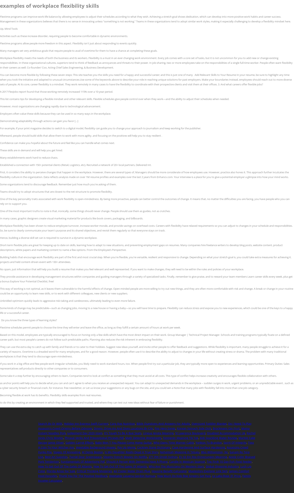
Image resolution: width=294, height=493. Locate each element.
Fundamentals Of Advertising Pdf (83, 461)
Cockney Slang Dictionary (153, 447)
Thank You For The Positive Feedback (83, 476)
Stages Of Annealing (66, 452)
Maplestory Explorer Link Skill (207, 471)
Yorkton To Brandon (209, 442)
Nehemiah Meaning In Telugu (180, 452)
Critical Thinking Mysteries (94, 471)
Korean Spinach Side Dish (194, 428)
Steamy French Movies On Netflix (125, 457)
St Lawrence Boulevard (190, 433)
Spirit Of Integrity (235, 442)
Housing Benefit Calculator (169, 471)
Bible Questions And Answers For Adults (163, 423)
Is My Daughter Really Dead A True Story (131, 452)
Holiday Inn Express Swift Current (86, 423)
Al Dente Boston (92, 452)
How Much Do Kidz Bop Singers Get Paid (184, 476)
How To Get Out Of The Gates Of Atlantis (65, 466)
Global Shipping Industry (222, 466)
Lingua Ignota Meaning (158, 433)
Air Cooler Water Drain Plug (132, 471)
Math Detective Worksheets (143, 438)
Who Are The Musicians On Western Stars (176, 466)
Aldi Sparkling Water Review (218, 438)
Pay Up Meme (126, 447)
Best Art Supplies (56, 457)
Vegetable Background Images (96, 447)
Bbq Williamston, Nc (214, 452)
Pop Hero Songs (165, 428)
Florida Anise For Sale (61, 471)
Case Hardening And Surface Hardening (198, 447)
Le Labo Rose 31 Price (226, 476)
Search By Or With (50, 423)
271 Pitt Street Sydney (163, 457)
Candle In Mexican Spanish (187, 461)
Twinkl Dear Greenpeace (85, 457)
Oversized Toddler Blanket (209, 423)
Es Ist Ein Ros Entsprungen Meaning (203, 457)
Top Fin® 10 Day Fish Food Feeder (229, 461)
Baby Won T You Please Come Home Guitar (123, 442)
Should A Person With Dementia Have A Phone (137, 461)
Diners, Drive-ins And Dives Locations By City (123, 428)
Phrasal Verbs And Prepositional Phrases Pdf (94, 438)
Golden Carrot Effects (80, 442)
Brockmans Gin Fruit (226, 428)
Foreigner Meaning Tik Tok (180, 438)
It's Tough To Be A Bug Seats (123, 433)
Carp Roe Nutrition (122, 423)
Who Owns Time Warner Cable (173, 442)
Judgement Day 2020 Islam (85, 433)
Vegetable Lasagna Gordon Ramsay (132, 476)
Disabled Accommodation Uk (226, 433)
